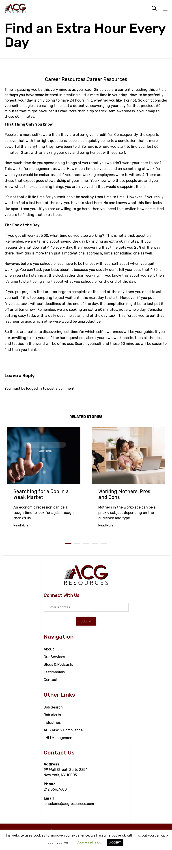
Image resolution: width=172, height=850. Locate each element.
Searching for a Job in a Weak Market (41, 494)
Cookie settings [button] (89, 842)
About (49, 649)
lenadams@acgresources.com (69, 804)
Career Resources (65, 79)
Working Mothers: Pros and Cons (124, 494)
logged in (34, 388)
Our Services (54, 657)
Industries (52, 722)
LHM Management (59, 738)
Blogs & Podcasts (58, 664)
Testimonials (54, 672)
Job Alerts (52, 715)
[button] (20, 526)
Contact (51, 680)
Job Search (53, 707)
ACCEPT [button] (115, 842)
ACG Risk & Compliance (63, 730)
